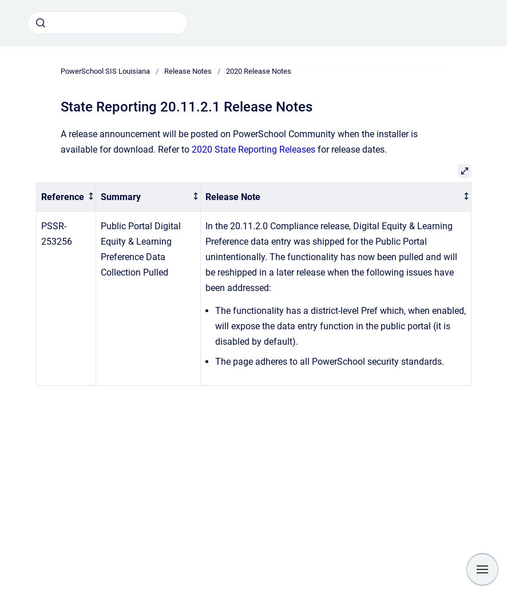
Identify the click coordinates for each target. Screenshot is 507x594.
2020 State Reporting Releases (253, 149)
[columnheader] (66, 197)
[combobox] (107, 23)
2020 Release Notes (258, 71)
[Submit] (40, 23)
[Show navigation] (482, 569)
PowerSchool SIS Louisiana (105, 71)
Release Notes (188, 71)
